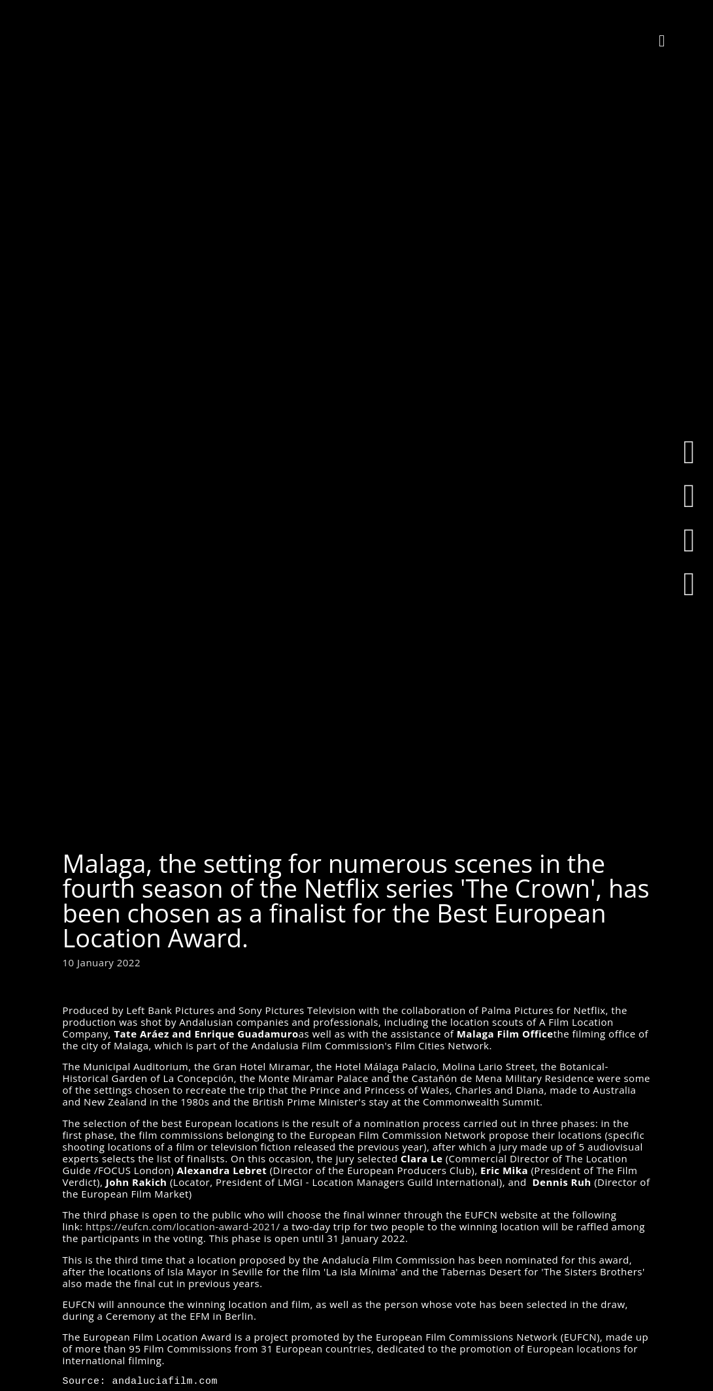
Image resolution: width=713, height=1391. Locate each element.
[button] (662, 40)
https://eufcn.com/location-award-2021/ (183, 1226)
